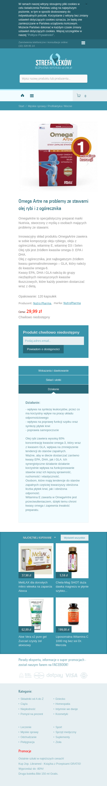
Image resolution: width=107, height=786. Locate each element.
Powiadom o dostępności (43, 349)
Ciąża (24, 704)
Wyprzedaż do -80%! (31, 768)
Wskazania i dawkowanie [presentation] (53, 370)
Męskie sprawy (37, 106)
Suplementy (63, 737)
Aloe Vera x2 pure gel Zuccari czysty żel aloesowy (33, 641)
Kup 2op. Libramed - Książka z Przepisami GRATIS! (50, 763)
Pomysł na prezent (32, 714)
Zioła (58, 742)
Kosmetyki (62, 714)
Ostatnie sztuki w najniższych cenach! (41, 758)
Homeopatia (63, 704)
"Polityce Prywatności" (40, 35)
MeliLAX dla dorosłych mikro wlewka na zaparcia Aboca (35, 586)
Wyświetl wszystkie (74, 537)
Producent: (26, 303)
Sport (59, 727)
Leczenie (26, 727)
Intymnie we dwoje (67, 709)
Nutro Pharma (42, 303)
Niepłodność (28, 709)
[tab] (53, 370)
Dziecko (60, 699)
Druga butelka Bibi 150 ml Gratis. (38, 773)
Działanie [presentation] (53, 389)
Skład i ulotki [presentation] (53, 380)
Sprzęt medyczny (66, 732)
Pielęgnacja (28, 742)
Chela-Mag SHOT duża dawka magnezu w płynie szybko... (72, 586)
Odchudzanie (29, 737)
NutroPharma (72, 303)
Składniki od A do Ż (32, 699)
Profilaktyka (55, 106)
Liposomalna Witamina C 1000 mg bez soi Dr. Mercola (72, 641)
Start (21, 106)
